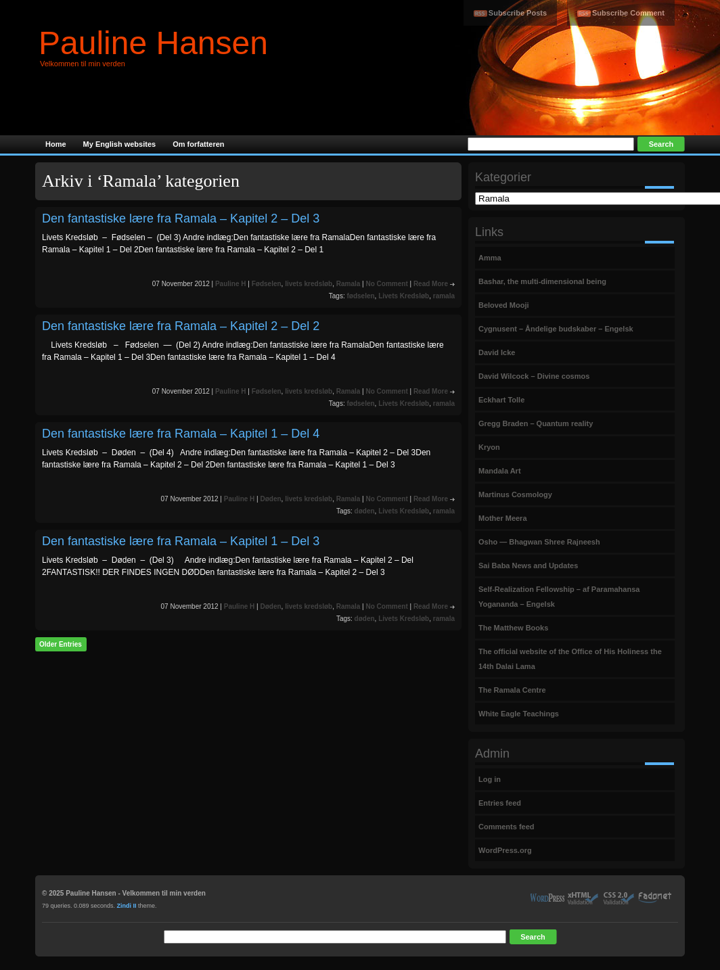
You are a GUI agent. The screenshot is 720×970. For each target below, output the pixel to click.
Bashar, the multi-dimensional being (542, 281)
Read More (430, 283)
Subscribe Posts (518, 13)
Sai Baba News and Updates (528, 565)
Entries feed (499, 803)
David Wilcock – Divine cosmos (533, 376)
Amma (489, 258)
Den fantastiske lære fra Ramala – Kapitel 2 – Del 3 (180, 218)
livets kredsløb (308, 283)
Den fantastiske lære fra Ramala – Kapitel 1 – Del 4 (180, 433)
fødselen (360, 296)
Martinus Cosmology (515, 494)
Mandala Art (499, 471)
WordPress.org (505, 850)
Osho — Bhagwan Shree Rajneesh (539, 542)
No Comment (386, 283)
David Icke (496, 352)
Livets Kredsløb (403, 296)
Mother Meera (502, 518)
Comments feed (506, 827)
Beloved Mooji (503, 305)
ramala (444, 296)
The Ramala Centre (512, 690)
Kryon (489, 447)
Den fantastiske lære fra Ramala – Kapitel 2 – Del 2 (180, 326)
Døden (270, 499)
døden (365, 511)
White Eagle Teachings (518, 714)
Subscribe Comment (628, 13)
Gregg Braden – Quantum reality (535, 423)
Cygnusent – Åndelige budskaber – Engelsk (555, 329)
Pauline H (230, 283)
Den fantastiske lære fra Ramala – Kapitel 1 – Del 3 (180, 541)
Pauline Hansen (153, 43)
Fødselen (267, 283)
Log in (489, 779)
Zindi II (127, 905)
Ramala (348, 283)
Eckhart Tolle (501, 400)
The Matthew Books (513, 628)
